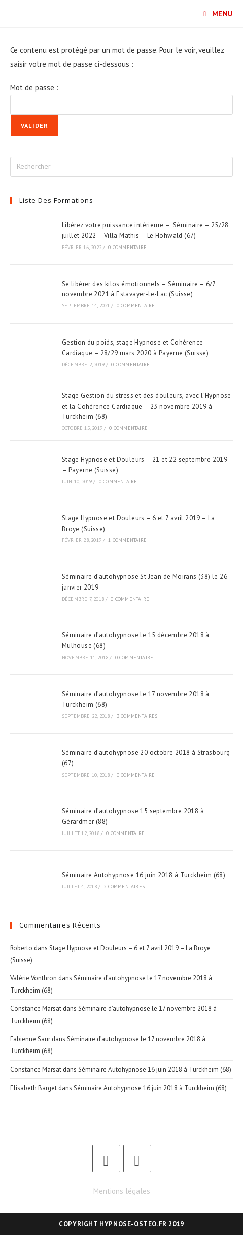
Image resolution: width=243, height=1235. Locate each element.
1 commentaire (127, 540)
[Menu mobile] (218, 13)
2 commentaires (124, 886)
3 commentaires (137, 716)
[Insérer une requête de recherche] (121, 167)
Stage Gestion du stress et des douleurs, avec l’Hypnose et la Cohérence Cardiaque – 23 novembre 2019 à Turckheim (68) (146, 406)
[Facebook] (106, 1158)
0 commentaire (127, 247)
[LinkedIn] (137, 1158)
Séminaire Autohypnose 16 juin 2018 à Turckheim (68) (143, 875)
